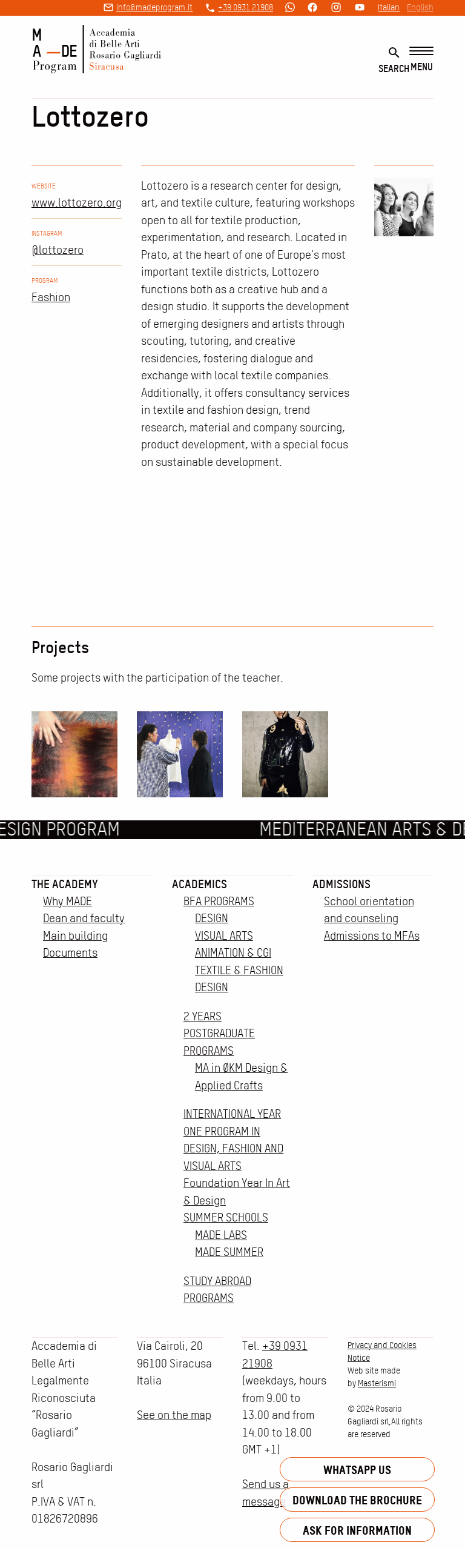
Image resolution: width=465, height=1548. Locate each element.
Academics (199, 884)
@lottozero (57, 250)
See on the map (174, 1415)
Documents (70, 953)
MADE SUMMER (229, 1252)
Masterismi (377, 1383)
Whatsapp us (357, 1470)
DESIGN (211, 918)
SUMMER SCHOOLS (225, 1217)
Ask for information (357, 1530)
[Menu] (421, 59)
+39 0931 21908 (245, 7)
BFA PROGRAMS (218, 901)
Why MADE (67, 901)
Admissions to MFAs (372, 936)
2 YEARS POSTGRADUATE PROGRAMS (219, 1033)
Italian (389, 7)
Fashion (50, 297)
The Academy (64, 884)
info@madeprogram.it (154, 7)
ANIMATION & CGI (233, 953)
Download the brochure (357, 1500)
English (420, 7)
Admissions (341, 884)
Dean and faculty (84, 918)
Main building (75, 936)
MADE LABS (221, 1235)
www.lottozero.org (76, 203)
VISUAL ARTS (224, 936)
